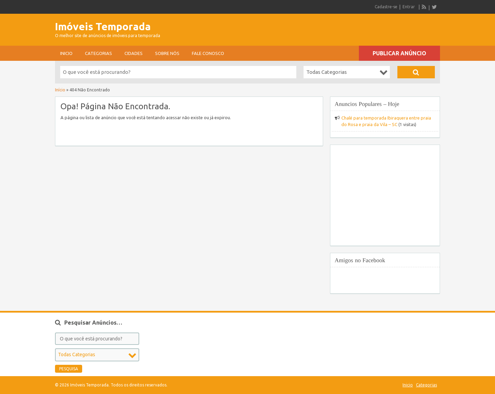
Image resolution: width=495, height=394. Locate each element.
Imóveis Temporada (103, 26)
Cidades (133, 53)
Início (60, 90)
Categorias (98, 53)
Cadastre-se (386, 6)
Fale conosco (208, 53)
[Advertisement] (359, 27)
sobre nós (167, 53)
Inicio (66, 53)
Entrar (409, 6)
